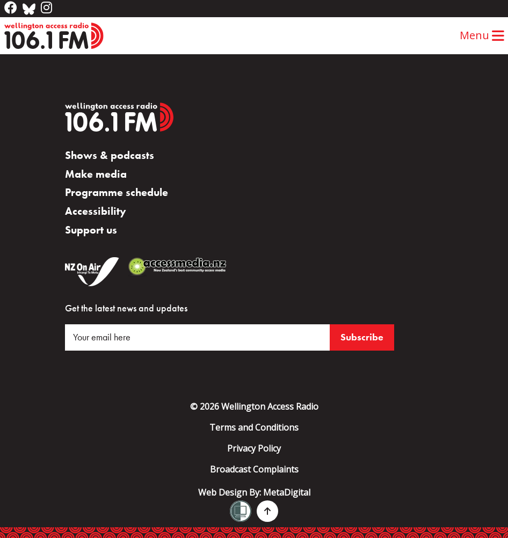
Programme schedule (116, 192)
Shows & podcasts (109, 155)
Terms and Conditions (254, 427)
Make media (96, 174)
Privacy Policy (254, 448)
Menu (482, 35)
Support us (91, 230)
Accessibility (95, 211)
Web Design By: (254, 492)
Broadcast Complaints (254, 469)
